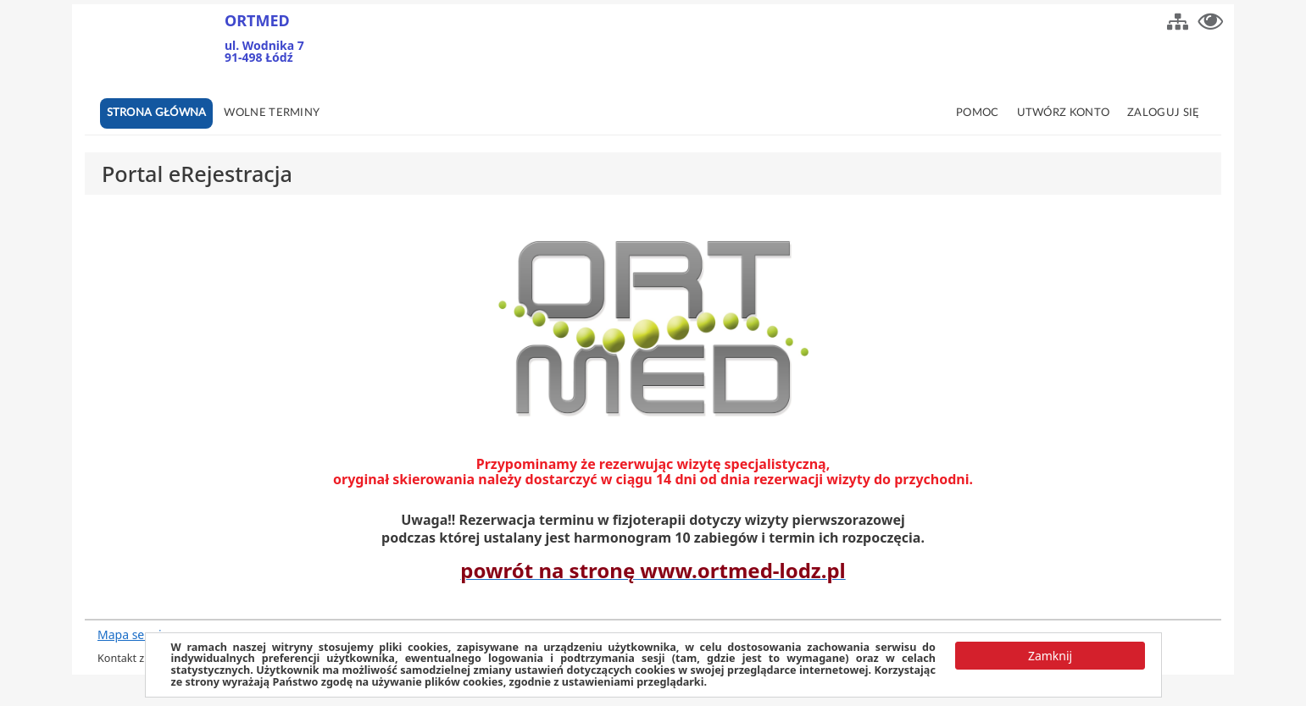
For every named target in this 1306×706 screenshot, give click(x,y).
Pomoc (977, 113)
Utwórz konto (1063, 113)
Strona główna (157, 113)
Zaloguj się (1163, 113)
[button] (1177, 19)
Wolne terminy (272, 113)
